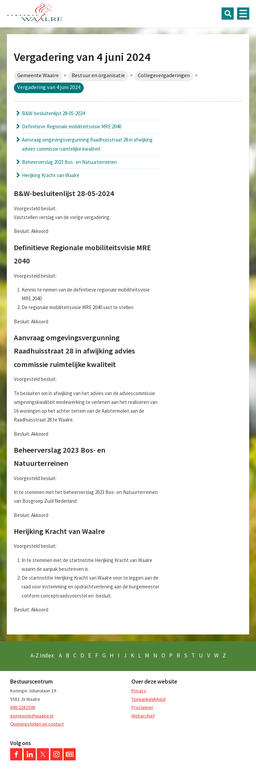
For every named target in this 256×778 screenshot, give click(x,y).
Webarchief (143, 716)
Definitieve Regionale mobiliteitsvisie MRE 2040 (71, 126)
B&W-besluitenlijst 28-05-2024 (53, 113)
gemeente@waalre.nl (31, 716)
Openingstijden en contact (37, 724)
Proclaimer (142, 707)
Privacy (138, 691)
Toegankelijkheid (148, 699)
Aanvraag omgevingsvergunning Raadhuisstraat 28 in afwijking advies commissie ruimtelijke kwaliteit (87, 144)
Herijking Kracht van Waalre (50, 175)
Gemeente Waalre (38, 75)
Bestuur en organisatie (98, 75)
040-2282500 (22, 707)
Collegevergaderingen (164, 75)
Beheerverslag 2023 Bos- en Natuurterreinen (69, 162)
